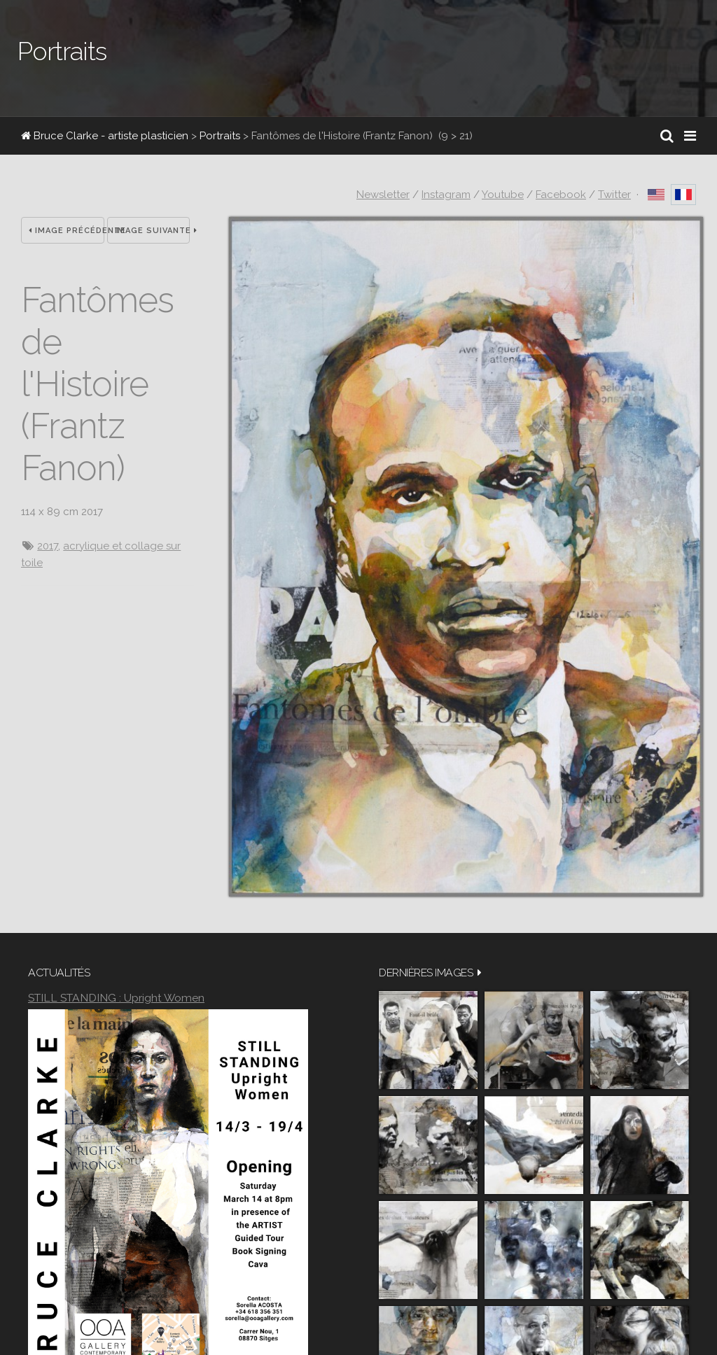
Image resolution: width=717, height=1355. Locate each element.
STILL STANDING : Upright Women (116, 997)
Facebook (561, 194)
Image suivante (152, 230)
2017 (47, 546)
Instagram (446, 194)
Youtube (503, 194)
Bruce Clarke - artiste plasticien (104, 135)
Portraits (220, 135)
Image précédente (66, 230)
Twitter (614, 194)
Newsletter (383, 194)
